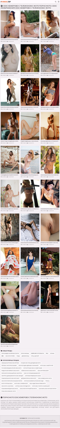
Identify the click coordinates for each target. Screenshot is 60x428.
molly (47, 353)
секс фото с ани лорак (7, 386)
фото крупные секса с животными (32, 368)
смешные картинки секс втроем (10, 362)
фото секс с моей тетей (46, 365)
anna (2, 356)
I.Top (6, 2)
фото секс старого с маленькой (41, 386)
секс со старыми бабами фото (32, 373)
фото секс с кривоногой (21, 383)
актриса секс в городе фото (22, 386)
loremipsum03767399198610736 (37, 353)
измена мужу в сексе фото (28, 370)
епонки (52, 353)
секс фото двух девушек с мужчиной (28, 365)
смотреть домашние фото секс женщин (12, 375)
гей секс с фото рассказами (9, 365)
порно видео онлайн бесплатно (10, 353)
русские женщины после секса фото (11, 368)
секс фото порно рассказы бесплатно (11, 380)
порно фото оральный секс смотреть (11, 373)
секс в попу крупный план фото (28, 388)
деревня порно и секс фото (28, 378)
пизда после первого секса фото (10, 370)
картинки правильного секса (33, 375)
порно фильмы (25, 353)
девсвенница (25, 356)
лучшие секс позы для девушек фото (31, 362)
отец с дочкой (35, 356)
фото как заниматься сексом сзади (33, 380)
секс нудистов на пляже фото (37, 383)
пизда (18, 356)
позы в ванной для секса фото (9, 388)
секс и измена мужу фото (45, 378)
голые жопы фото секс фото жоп (10, 378)
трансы (47, 380)
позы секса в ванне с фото (8, 391)
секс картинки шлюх (43, 370)
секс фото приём (10, 356)
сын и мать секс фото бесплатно (47, 388)
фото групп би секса (6, 383)
